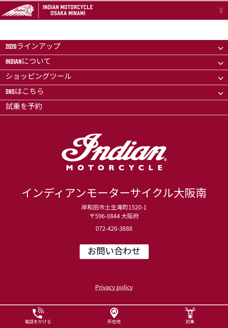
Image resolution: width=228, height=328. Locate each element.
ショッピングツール (39, 77)
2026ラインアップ (33, 47)
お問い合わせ (114, 252)
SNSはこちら (25, 92)
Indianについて (28, 62)
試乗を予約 (24, 107)
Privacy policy (114, 287)
